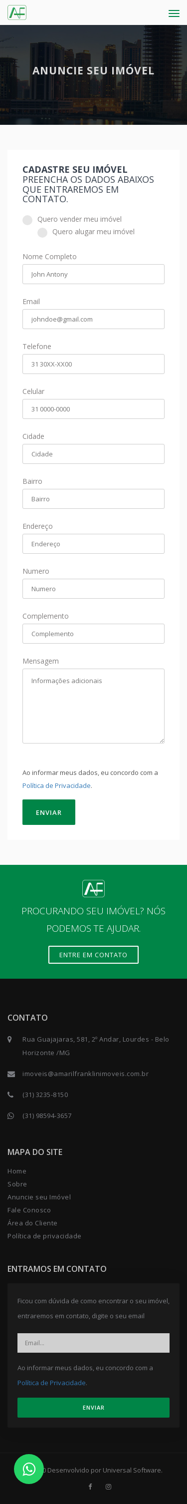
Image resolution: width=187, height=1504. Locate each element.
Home (16, 1170)
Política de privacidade (44, 1235)
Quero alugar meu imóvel (86, 232)
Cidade (33, 436)
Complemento (45, 616)
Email (31, 301)
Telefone (36, 346)
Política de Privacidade (56, 785)
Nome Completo (49, 256)
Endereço (37, 526)
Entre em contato (93, 954)
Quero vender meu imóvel (72, 219)
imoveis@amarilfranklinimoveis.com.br (85, 1073)
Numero (35, 571)
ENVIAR (49, 812)
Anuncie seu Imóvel (39, 1196)
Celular (33, 391)
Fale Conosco (29, 1209)
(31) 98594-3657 (47, 1115)
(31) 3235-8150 (45, 1094)
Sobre (17, 1183)
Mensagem (40, 661)
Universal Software (132, 1470)
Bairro (32, 481)
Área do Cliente (32, 1222)
